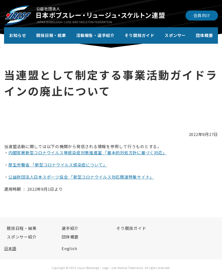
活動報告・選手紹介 (95, 35)
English (69, 248)
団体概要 (204, 35)
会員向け (201, 15)
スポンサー (175, 35)
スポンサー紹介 (21, 237)
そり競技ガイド (139, 35)
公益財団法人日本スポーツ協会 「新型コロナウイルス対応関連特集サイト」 (81, 177)
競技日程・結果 (51, 35)
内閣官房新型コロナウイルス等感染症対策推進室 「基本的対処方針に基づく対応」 (87, 152)
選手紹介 (70, 228)
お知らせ (17, 35)
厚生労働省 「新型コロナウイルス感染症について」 (57, 165)
